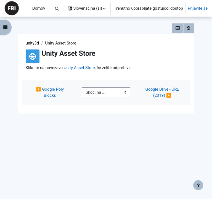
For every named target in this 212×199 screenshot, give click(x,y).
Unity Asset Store (79, 67)
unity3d (32, 43)
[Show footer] (198, 185)
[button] (57, 8)
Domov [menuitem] (38, 8)
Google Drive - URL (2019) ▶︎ (162, 92)
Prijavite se (198, 8)
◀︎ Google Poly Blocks (50, 92)
